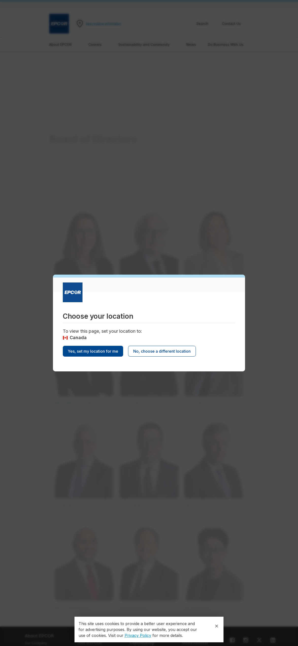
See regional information (103, 23)
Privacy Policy (138, 635)
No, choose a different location (162, 351)
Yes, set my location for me (93, 351)
